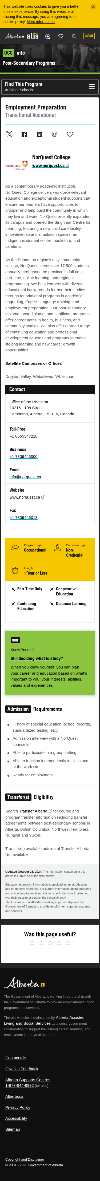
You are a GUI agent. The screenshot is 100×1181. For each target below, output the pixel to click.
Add (47, 36)
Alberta (14, 36)
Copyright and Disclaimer (24, 1159)
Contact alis (15, 1057)
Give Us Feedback (21, 1068)
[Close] (93, 6)
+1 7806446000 (24, 456)
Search (74, 36)
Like (61, 36)
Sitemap (12, 1129)
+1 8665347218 (24, 436)
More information (41, 22)
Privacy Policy (17, 1107)
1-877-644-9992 (19, 1085)
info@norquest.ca (25, 476)
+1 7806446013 (24, 517)
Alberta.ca (14, 1096)
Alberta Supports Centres (27, 1079)
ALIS (32, 35)
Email (54, 134)
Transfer (35, 811)
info (14, 53)
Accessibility (16, 1118)
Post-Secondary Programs (29, 63)
